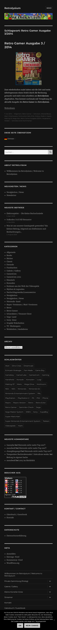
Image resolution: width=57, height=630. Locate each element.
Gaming (45, 375)
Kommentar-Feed (15, 560)
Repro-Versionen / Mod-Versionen (22, 304)
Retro (9, 308)
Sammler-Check (26, 407)
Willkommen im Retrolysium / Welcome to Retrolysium (23, 574)
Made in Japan (46, 116)
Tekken (46, 421)
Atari (6, 116)
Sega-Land (11, 317)
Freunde (10, 264)
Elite (32, 116)
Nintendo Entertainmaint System (20, 393)
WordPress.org (13, 563)
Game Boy (39, 370)
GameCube (21, 375)
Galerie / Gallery (14, 271)
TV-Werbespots (13, 326)
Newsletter (11, 195)
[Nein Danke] (54, 620)
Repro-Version (19, 403)
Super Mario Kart (12, 416)
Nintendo (22, 389)
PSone (45, 398)
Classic (9, 261)
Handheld (9, 380)
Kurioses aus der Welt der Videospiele (23, 286)
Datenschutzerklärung (16, 536)
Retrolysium (12, 8)
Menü (49, 8)
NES (13, 389)
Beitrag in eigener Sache (17, 457)
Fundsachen (12, 268)
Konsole (20, 380)
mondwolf (11, 448)
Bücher (10, 258)
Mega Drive (29, 384)
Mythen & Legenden (15, 289)
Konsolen (11, 283)
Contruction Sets (24, 116)
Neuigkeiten (12, 295)
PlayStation (10, 398)
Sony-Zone (12, 320)
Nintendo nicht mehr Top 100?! (31, 445)
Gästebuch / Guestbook (17, 514)
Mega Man (16, 118)
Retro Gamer (26, 114)
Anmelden (11, 554)
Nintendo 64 (34, 389)
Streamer (8, 597)
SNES (28, 412)
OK (20, 626)
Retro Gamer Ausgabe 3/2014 (31, 118)
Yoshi (20, 426)
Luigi (39, 380)
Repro (8, 403)
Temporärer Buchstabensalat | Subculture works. (28, 454)
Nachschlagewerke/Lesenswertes (21, 292)
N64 (7, 389)
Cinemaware (13, 116)
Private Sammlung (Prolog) (16, 581)
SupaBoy (44, 412)
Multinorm (41, 384)
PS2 (38, 398)
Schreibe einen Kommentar (22, 121)
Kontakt (10, 517)
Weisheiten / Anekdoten (17, 329)
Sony (35, 412)
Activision (36, 114)
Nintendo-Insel (13, 301)
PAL (39, 393)
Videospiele (10, 426)
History (37, 116)
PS (33, 398)
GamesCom (12, 274)
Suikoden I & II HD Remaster (19, 219)
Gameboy (9, 375)
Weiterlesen (9, 108)
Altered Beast (46, 114)
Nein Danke (32, 626)
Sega (38, 407)
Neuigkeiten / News (15, 192)
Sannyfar (11, 445)
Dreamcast (28, 366)
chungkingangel (14, 451)
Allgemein (18, 114)
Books (9, 255)
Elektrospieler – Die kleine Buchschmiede (25, 213)
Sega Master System (14, 412)
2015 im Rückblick (27, 460)
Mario (19, 384)
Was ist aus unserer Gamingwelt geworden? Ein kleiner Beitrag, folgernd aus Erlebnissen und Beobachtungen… (27, 229)
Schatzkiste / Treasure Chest (19, 314)
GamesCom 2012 (14, 277)
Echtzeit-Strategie (13, 370)
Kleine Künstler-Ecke (13, 592)
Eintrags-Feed (13, 557)
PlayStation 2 (23, 398)
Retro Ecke (41, 403)
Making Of (8, 118)
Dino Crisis (16, 366)
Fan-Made (28, 370)
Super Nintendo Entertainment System (22, 421)
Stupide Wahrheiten (15, 323)
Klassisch (11, 280)
